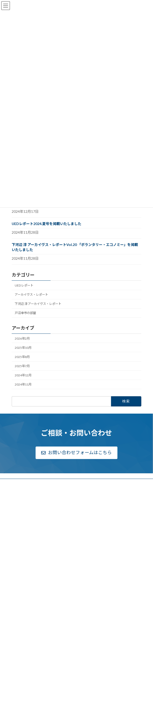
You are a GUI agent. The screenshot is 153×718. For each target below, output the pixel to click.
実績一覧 (21, 577)
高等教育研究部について (31, 571)
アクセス (21, 530)
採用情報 (21, 536)
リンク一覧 (22, 671)
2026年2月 (22, 338)
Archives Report (29, 635)
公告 (18, 524)
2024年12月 (23, 375)
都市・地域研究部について (33, 599)
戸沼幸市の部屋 (25, 313)
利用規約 (21, 677)
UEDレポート (24, 285)
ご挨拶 (19, 505)
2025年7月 (22, 366)
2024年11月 (23, 384)
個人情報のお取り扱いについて (36, 683)
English (20, 695)
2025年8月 (22, 357)
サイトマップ (24, 690)
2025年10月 (23, 348)
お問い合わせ (24, 659)
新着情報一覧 (24, 542)
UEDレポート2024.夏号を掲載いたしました (46, 223)
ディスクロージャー (28, 518)
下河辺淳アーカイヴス (30, 623)
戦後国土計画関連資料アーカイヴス (42, 629)
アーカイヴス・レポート (31, 294)
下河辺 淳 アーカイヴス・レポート (38, 304)
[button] (77, 453)
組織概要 (21, 512)
